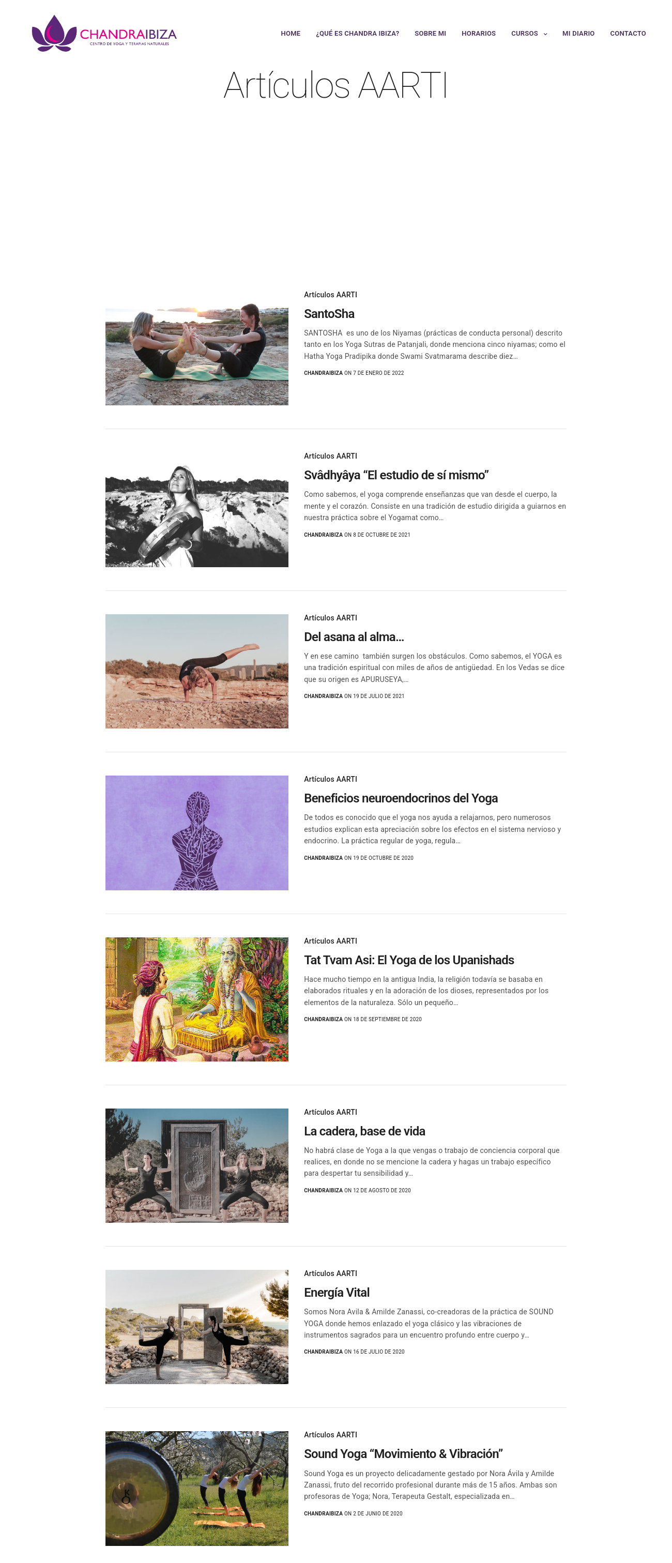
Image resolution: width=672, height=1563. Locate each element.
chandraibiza (323, 373)
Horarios (479, 33)
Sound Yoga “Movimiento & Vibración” (403, 1454)
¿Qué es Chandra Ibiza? (357, 33)
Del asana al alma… (354, 637)
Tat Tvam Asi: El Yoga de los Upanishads (409, 960)
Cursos (524, 33)
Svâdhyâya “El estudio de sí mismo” (396, 475)
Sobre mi (430, 33)
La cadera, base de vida (364, 1131)
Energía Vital (337, 1292)
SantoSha (329, 314)
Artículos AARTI (330, 295)
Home (291, 33)
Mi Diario (578, 33)
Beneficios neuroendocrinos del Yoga (401, 798)
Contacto (628, 33)
